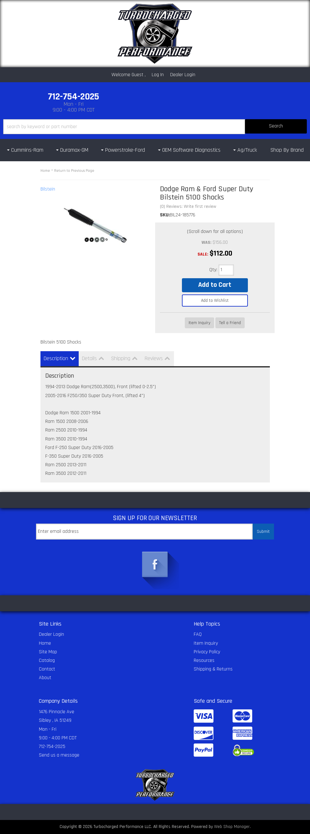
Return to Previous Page (74, 170)
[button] (155, 126)
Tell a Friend (230, 323)
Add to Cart (214, 284)
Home (45, 170)
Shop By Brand (287, 150)
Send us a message (59, 755)
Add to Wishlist (215, 300)
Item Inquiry (199, 323)
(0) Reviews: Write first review (188, 206)
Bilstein (47, 189)
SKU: (165, 215)
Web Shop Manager (232, 827)
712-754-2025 (52, 746)
